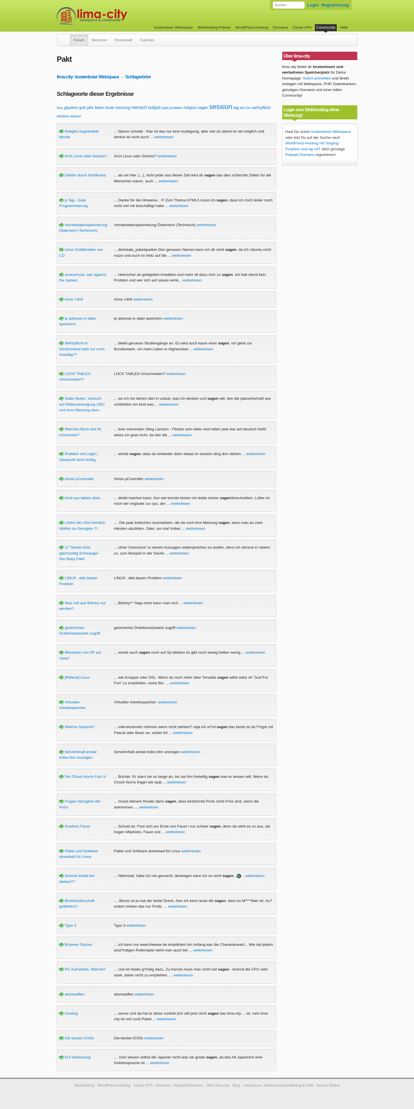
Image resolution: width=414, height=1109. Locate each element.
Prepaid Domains (300, 155)
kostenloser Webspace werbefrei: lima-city (113, 16)
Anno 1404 (71, 299)
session (220, 106)
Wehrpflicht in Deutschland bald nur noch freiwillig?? (82, 349)
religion (190, 107)
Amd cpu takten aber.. (80, 498)
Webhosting (84, 1085)
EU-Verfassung (74, 1057)
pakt (165, 108)
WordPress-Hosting (252, 27)
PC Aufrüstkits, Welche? (82, 969)
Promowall (123, 40)
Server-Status (328, 1085)
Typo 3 (67, 925)
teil (242, 108)
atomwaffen (72, 994)
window (63, 116)
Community (326, 27)
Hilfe (344, 27)
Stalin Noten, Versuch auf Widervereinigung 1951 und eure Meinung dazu (82, 404)
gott (82, 107)
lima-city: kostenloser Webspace (88, 76)
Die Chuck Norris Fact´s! (82, 776)
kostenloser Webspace (173, 27)
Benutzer (99, 40)
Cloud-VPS (302, 27)
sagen (203, 107)
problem (176, 108)
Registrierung (335, 5)
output (154, 107)
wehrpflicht (261, 107)
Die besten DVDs (76, 1038)
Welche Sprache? (77, 727)
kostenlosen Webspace (331, 131)
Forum (79, 40)
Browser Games (75, 944)
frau (60, 108)
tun (248, 108)
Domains (280, 27)
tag (236, 107)
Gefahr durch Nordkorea (82, 175)
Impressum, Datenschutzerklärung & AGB (278, 1085)
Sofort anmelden (317, 78)
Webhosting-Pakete (214, 27)
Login (313, 5)
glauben (71, 107)
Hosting (68, 1013)
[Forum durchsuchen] (289, 5)
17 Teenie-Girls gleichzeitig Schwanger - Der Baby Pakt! (80, 553)
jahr (90, 107)
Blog (236, 1085)
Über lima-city (217, 1085)
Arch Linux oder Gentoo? (83, 156)
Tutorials (147, 40)
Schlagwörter (138, 76)
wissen (75, 116)
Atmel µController (76, 479)
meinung (122, 107)
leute (110, 107)
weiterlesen (164, 137)
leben (99, 107)
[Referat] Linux (74, 677)
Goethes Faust (74, 826)
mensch (139, 107)
